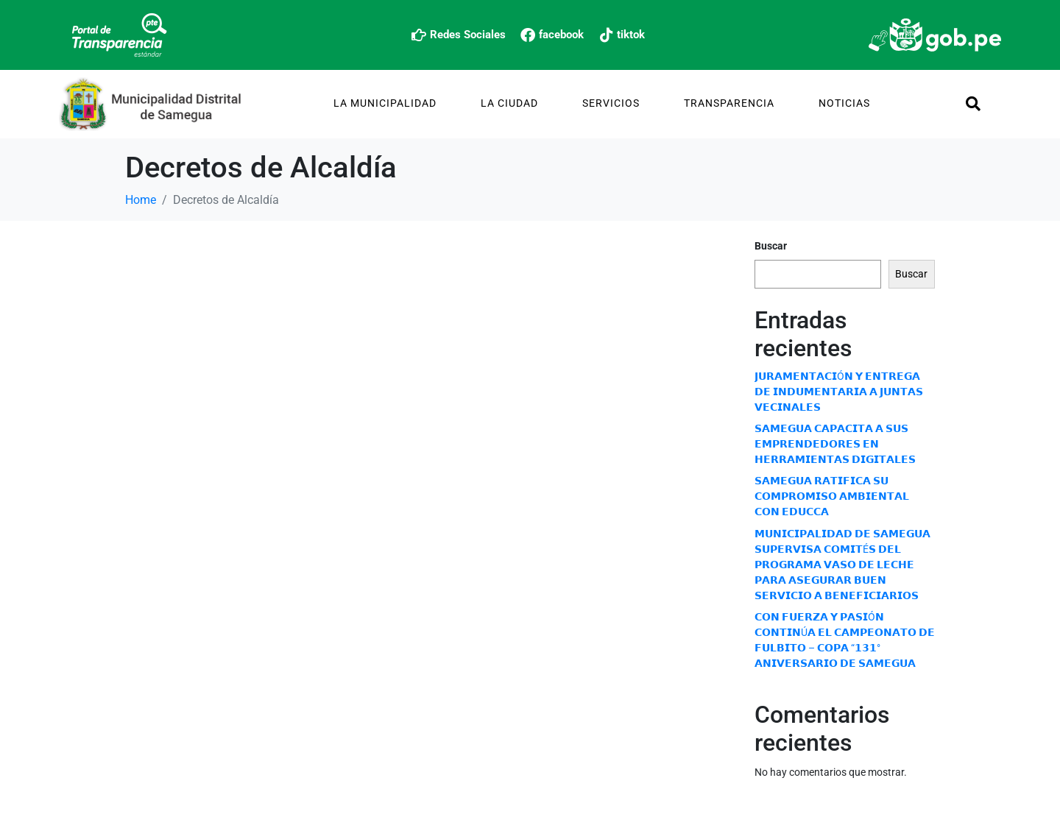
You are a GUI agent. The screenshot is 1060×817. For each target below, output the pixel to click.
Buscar (771, 246)
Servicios (611, 103)
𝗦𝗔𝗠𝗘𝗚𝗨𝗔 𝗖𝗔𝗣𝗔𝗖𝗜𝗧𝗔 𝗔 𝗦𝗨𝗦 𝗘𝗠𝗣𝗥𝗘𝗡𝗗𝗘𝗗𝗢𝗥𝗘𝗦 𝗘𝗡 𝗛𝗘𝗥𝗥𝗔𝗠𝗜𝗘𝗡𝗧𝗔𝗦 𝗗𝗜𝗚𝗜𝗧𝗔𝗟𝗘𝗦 (835, 443)
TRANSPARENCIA (729, 103)
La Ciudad (509, 103)
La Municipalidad (385, 103)
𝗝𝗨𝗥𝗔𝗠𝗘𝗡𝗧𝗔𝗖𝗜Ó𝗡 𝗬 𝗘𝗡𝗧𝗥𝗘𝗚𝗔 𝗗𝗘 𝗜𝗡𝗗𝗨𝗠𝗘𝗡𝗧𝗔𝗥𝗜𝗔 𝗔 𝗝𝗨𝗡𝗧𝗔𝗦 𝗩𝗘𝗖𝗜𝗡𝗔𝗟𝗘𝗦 (839, 391)
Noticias (844, 103)
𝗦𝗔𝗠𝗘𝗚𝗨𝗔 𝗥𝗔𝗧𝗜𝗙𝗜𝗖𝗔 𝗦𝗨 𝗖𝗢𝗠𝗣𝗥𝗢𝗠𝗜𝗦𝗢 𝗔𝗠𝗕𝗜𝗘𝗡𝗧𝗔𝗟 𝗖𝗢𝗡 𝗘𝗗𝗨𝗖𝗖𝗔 (832, 496)
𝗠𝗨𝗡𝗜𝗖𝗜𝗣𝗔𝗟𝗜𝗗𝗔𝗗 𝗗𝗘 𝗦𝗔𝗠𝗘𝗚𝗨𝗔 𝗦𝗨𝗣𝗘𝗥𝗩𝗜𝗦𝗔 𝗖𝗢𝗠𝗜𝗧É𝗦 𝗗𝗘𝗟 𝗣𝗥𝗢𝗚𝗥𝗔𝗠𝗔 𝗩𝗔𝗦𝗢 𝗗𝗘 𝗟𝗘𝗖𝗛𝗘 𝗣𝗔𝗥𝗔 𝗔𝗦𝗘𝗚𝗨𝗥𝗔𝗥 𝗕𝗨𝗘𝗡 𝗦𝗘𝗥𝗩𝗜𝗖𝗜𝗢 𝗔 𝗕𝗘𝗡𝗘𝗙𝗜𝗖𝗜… (842, 564)
